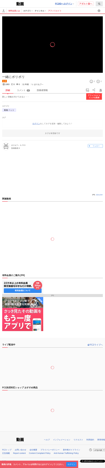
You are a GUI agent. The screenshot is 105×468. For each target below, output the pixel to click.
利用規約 (90, 440)
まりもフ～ (39, 84)
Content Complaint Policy (39, 453)
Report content (19, 453)
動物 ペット (9, 110)
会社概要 (33, 450)
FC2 (9, 3)
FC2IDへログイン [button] (64, 4)
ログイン (71, 464)
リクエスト (78, 440)
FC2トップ (6, 450)
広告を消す (99, 195)
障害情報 (101, 440)
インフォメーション (61, 440)
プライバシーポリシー (50, 450)
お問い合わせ (20, 450)
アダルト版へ (85, 4)
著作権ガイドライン (71, 450)
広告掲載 (6, 453)
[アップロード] (3, 10)
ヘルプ (47, 440)
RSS (24, 145)
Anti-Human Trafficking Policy (66, 453)
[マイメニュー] (99, 10)
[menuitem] (99, 3)
